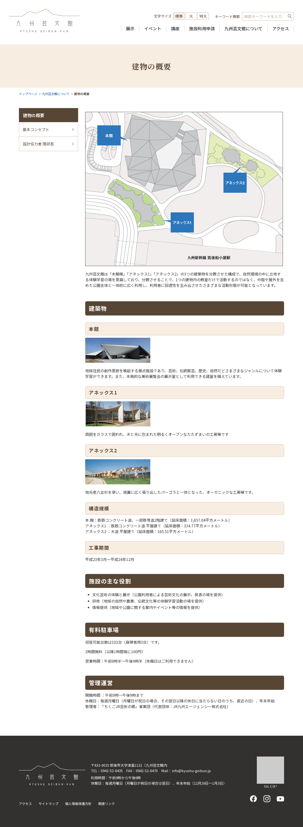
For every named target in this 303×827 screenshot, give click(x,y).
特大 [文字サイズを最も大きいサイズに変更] (203, 16)
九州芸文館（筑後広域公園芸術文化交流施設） (44, 20)
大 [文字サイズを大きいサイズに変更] (191, 16)
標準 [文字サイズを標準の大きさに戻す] (179, 16)
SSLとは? (270, 786)
